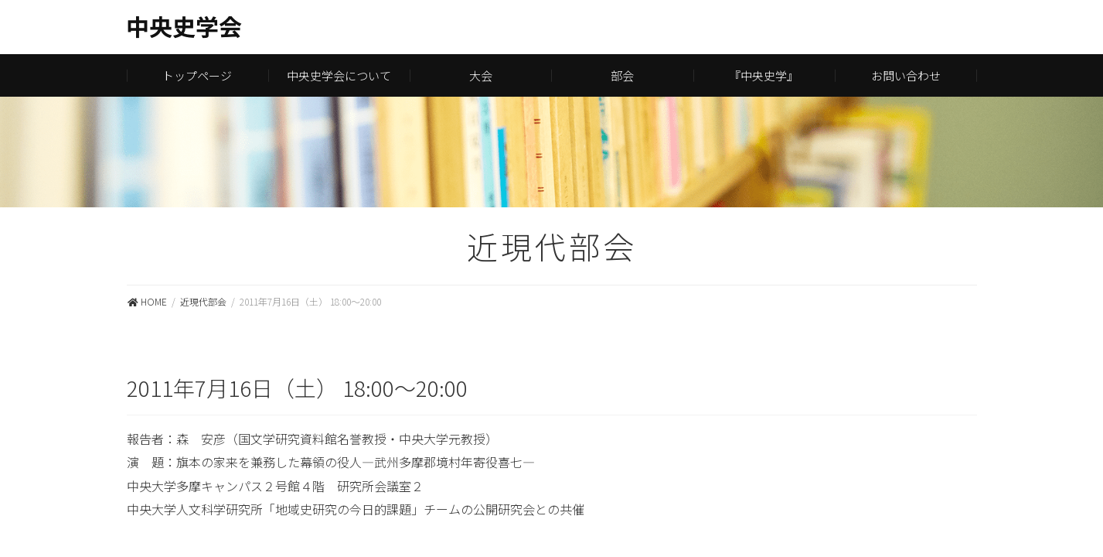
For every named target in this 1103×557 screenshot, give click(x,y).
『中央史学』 (763, 75)
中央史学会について (339, 75)
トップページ (197, 75)
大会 (480, 75)
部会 (622, 75)
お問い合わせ (906, 75)
